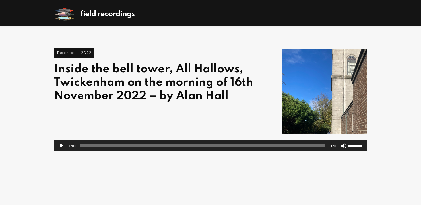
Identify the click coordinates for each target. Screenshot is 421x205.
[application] (210, 145)
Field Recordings (108, 14)
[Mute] (343, 146)
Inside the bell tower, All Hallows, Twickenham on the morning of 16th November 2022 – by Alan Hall (153, 82)
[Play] (61, 146)
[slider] (202, 145)
